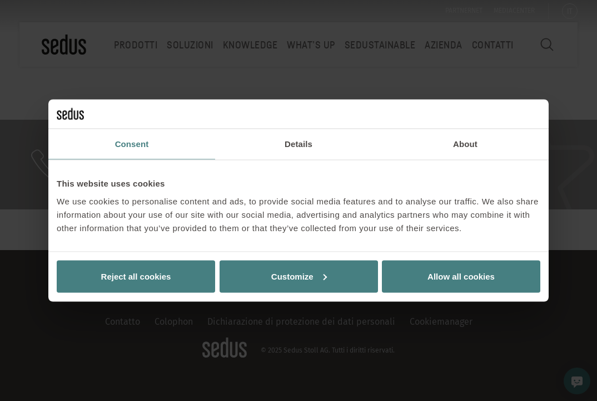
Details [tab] (298, 144)
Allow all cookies (461, 276)
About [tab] (465, 144)
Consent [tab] (132, 144)
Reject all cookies (136, 276)
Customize (299, 276)
